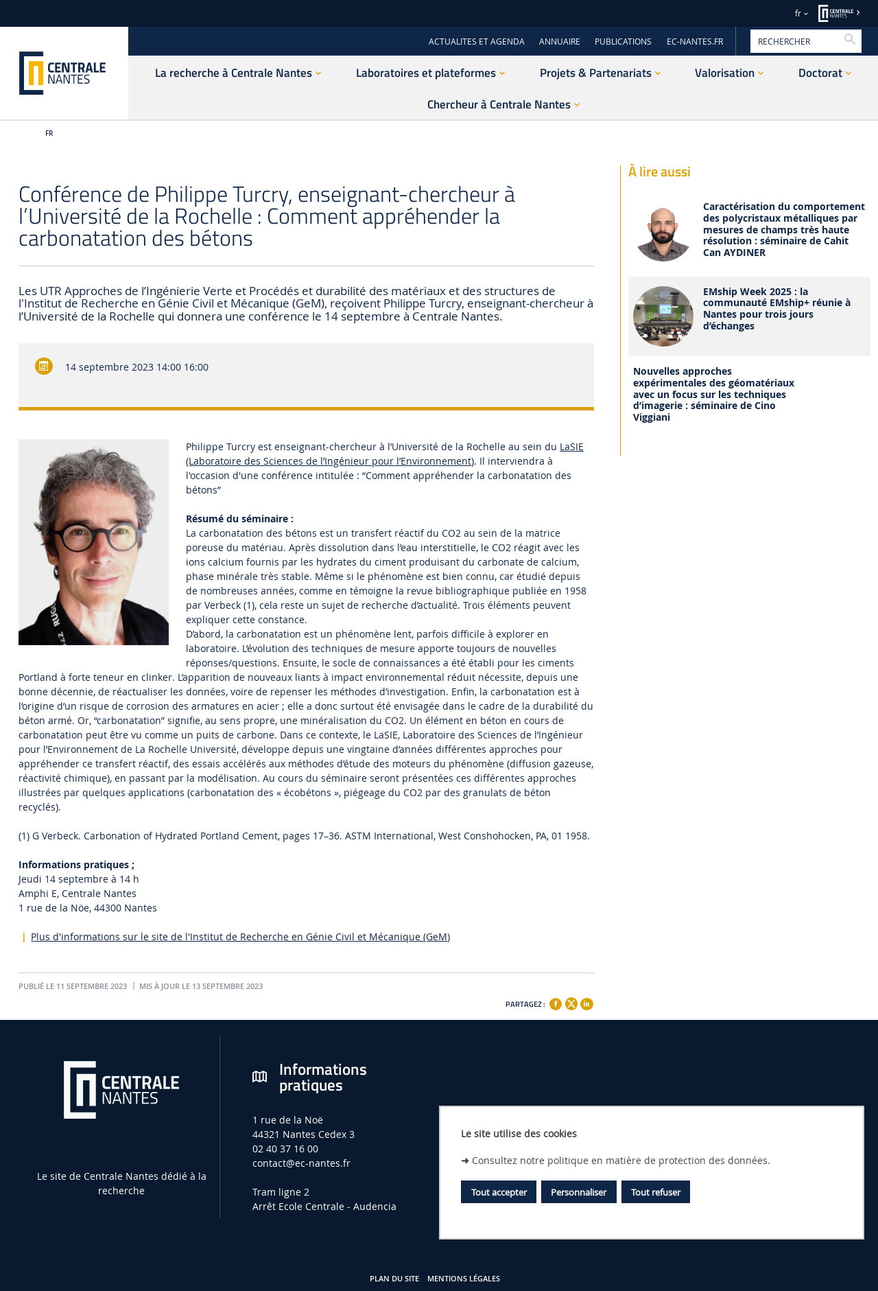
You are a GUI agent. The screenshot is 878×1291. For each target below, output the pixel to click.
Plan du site (394, 1278)
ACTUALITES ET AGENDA (477, 41)
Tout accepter (499, 1192)
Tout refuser (655, 1192)
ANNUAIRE (559, 41)
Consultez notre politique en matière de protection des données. (621, 1160)
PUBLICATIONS (623, 41)
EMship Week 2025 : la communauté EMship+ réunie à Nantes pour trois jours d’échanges (777, 309)
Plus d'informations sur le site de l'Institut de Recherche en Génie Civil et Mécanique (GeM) (240, 936)
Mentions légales (463, 1278)
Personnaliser (578, 1192)
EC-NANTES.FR (695, 41)
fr (798, 13)
